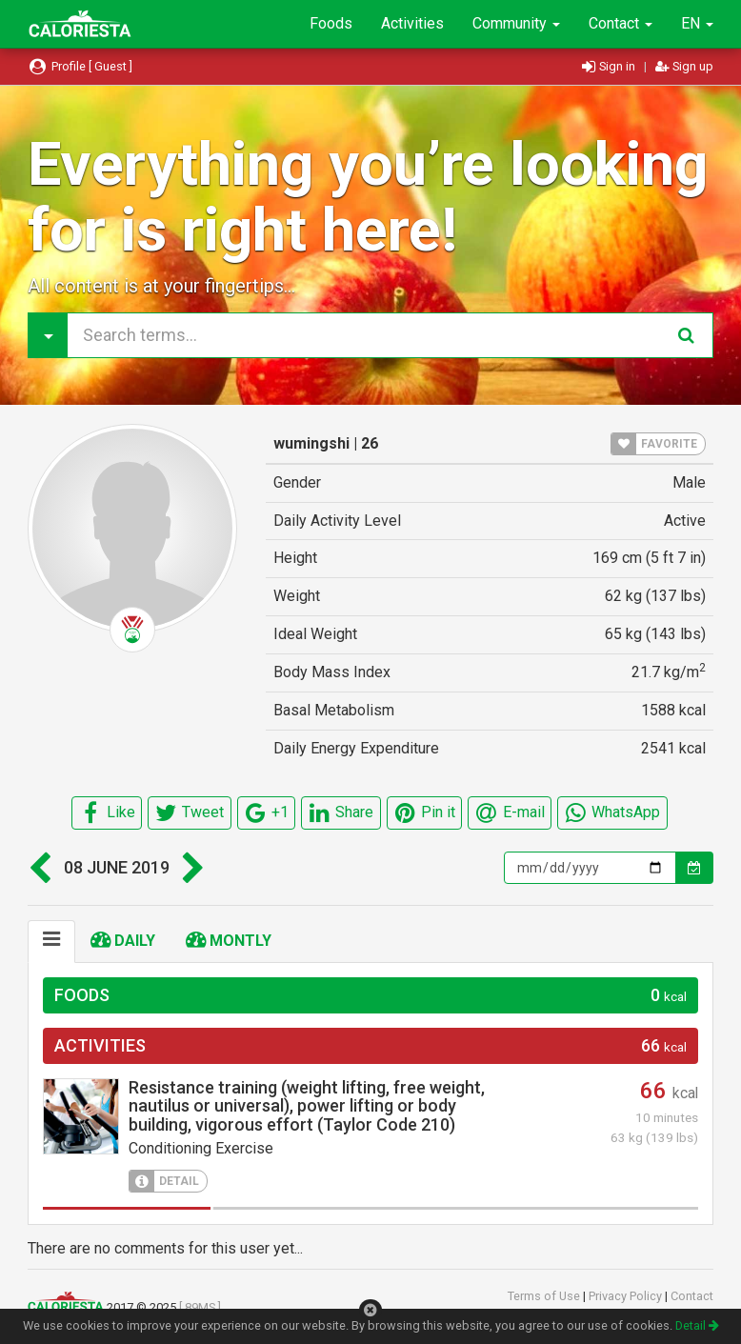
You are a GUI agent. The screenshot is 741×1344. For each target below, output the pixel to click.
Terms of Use (545, 1296)
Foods (331, 23)
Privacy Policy (627, 1296)
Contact (620, 23)
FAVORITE (654, 443)
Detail (697, 1325)
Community (516, 23)
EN (697, 23)
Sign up (684, 66)
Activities (412, 23)
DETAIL (164, 1181)
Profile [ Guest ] (80, 66)
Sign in (610, 66)
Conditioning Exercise (201, 1148)
